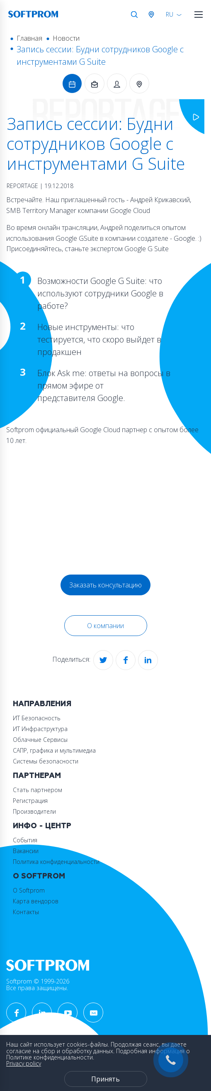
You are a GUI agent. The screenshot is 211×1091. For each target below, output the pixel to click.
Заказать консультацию (105, 585)
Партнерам (37, 775)
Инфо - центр (42, 826)
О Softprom (39, 876)
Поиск (134, 14)
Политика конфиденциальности (56, 862)
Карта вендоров (35, 901)
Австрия (153, 14)
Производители (34, 811)
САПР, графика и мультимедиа (54, 750)
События (25, 840)
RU (169, 14)
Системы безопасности (45, 761)
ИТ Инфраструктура (40, 729)
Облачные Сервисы (40, 740)
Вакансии (26, 851)
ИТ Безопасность (37, 718)
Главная (29, 38)
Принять (105, 1079)
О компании (105, 625)
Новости (66, 38)
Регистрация (30, 801)
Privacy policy (23, 1063)
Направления (42, 704)
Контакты (26, 912)
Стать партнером (37, 790)
